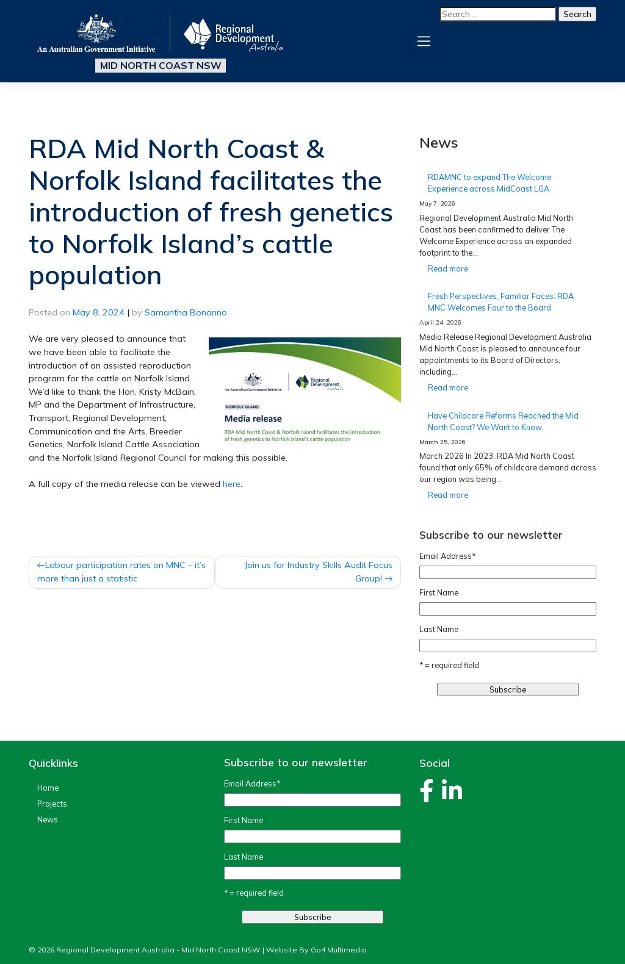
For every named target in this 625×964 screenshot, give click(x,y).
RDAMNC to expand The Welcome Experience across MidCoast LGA (489, 182)
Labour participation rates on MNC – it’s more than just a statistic (121, 571)
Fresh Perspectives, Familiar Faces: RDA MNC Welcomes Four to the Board (501, 301)
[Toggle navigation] (423, 41)
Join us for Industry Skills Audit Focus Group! (318, 571)
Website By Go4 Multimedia (316, 949)
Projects (52, 803)
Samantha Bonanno (186, 312)
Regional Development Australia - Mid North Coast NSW (158, 949)
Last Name (438, 629)
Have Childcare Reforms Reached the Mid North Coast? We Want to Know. (503, 421)
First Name (438, 592)
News (47, 819)
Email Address (447, 556)
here (231, 483)
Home (48, 788)
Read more (467, 270)
